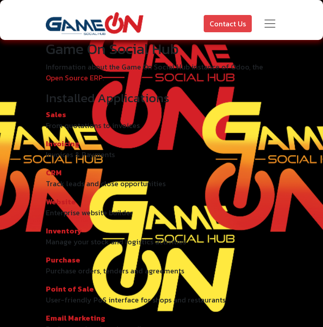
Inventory (64, 230)
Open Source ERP (74, 77)
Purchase (63, 259)
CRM (54, 172)
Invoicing (62, 143)
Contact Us (228, 23)
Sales (56, 114)
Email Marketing (75, 317)
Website (61, 201)
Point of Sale (70, 288)
